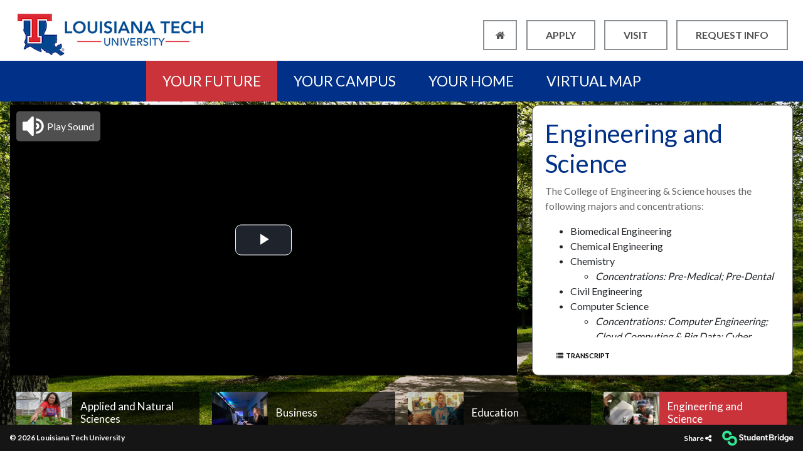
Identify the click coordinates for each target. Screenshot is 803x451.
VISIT (636, 35)
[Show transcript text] (613, 356)
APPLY (561, 35)
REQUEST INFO (732, 35)
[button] (58, 126)
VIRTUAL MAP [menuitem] (593, 81)
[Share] (697, 438)
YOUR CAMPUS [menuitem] (345, 81)
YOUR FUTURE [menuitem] (211, 81)
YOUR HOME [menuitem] (471, 81)
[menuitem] (108, 412)
